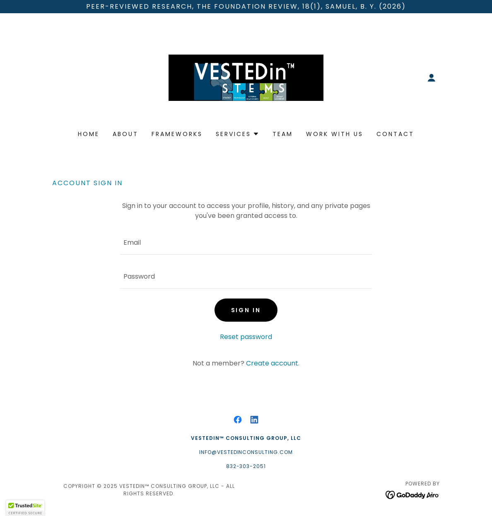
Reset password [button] (246, 337)
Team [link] (283, 134)
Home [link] (88, 134)
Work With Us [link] (334, 134)
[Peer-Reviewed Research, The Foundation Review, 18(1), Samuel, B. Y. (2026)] (246, 7)
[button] (431, 77)
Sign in (246, 310)
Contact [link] (395, 134)
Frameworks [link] (177, 134)
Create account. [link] (272, 363)
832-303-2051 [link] (246, 466)
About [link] (125, 134)
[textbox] (246, 243)
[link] (246, 77)
